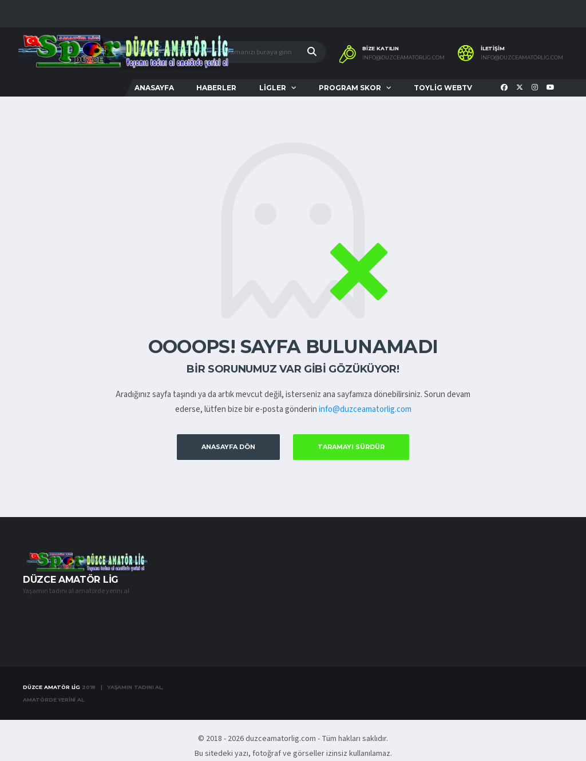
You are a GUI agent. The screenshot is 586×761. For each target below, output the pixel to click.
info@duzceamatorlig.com (365, 409)
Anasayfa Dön (228, 447)
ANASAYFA (154, 87)
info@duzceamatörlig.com (403, 58)
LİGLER (272, 87)
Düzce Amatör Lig (51, 687)
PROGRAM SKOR (350, 87)
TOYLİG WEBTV (443, 87)
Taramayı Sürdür (351, 447)
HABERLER (216, 87)
